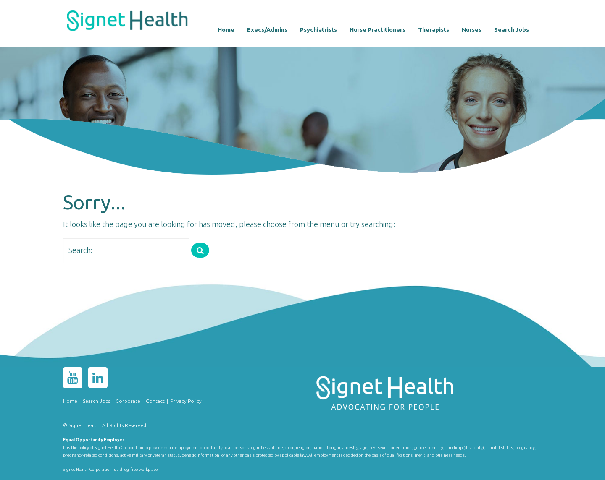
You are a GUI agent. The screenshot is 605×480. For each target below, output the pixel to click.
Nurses (471, 29)
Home (226, 29)
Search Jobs (511, 29)
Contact (155, 401)
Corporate (128, 401)
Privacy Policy (186, 401)
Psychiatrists (318, 29)
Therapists (433, 29)
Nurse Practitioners (377, 29)
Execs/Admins (267, 29)
